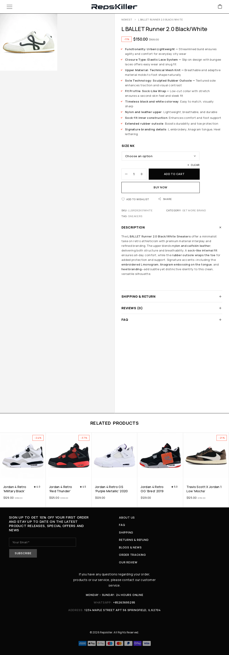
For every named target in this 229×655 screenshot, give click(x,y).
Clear (195, 165)
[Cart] (220, 6)
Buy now (161, 187)
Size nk (128, 146)
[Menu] (9, 6)
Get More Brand (194, 210)
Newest (126, 19)
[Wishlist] (135, 199)
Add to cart (174, 174)
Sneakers (135, 216)
